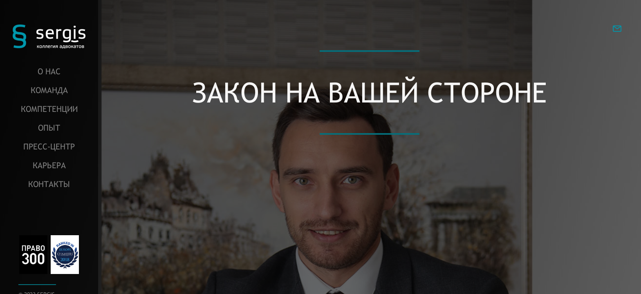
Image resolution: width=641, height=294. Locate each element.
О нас (49, 71)
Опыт (49, 127)
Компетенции (49, 109)
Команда (49, 90)
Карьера (49, 165)
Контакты (49, 184)
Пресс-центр (49, 146)
